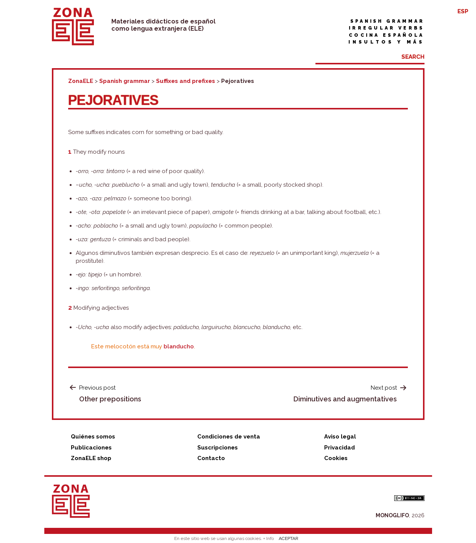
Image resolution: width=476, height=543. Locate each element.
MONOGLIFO (392, 515)
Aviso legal (340, 436)
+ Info (268, 538)
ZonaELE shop (91, 458)
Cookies (336, 458)
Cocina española (386, 35)
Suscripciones (217, 447)
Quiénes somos (93, 436)
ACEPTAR (288, 538)
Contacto (211, 458)
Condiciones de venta (228, 436)
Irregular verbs (386, 28)
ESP (462, 11)
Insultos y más (386, 42)
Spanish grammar (387, 21)
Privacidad (339, 447)
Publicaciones (91, 447)
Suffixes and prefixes (185, 81)
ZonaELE (80, 81)
